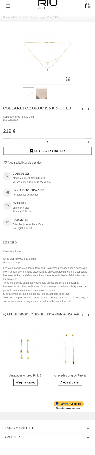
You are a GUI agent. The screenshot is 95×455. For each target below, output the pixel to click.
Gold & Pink (19, 17)
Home (6, 17)
